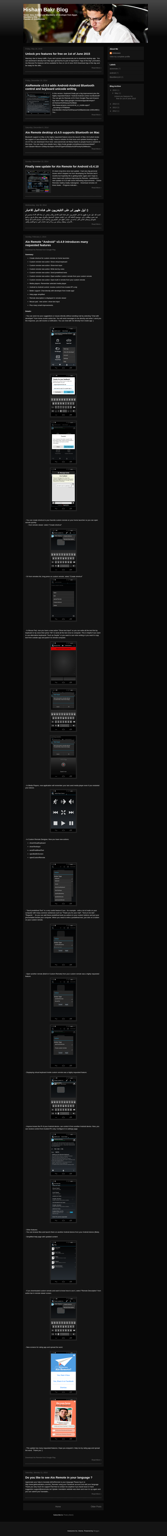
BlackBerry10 (115, 77)
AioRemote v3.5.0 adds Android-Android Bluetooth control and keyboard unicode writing (59, 87)
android (113, 73)
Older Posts (96, 1506)
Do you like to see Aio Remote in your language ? (58, 1477)
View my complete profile (120, 57)
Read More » (96, 68)
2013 (115, 107)
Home (58, 1506)
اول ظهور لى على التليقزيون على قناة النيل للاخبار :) (56, 210)
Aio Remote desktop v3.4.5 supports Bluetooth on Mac (62, 132)
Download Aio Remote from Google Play (40, 250)
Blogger (96, 1531)
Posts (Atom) (68, 1515)
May (117, 93)
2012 (115, 111)
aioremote (114, 69)
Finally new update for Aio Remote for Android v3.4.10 (62, 166)
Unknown (116, 53)
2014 (115, 104)
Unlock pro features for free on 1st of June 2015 (57, 53)
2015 (115, 90)
